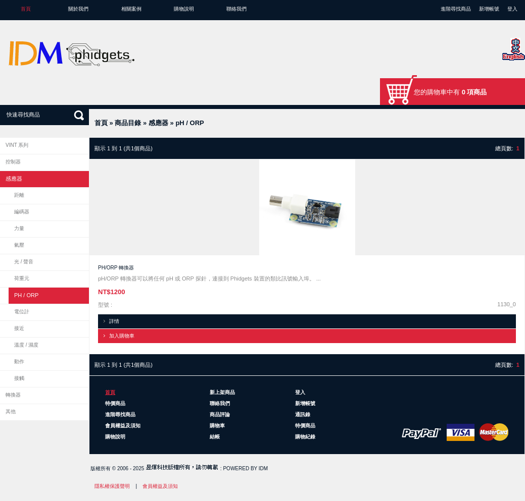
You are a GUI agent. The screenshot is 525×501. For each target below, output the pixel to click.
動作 (19, 361)
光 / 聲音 (23, 261)
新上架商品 (222, 392)
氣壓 (19, 245)
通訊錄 (302, 414)
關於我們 (78, 9)
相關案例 (131, 9)
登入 (512, 9)
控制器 (13, 161)
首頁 (26, 9)
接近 (19, 328)
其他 (11, 411)
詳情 (114, 321)
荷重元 (21, 278)
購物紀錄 (305, 436)
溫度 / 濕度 (26, 345)
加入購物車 (121, 336)
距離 (19, 195)
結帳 (215, 436)
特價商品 (115, 403)
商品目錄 (128, 123)
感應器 (158, 123)
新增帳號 (489, 9)
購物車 (217, 425)
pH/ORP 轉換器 (116, 267)
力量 (19, 228)
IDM (263, 468)
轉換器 (13, 395)
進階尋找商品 (456, 9)
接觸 (19, 378)
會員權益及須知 (122, 425)
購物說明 (184, 9)
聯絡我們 (236, 9)
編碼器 (21, 211)
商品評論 (220, 414)
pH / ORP (189, 123)
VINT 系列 (17, 145)
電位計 (21, 311)
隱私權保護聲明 (112, 486)
